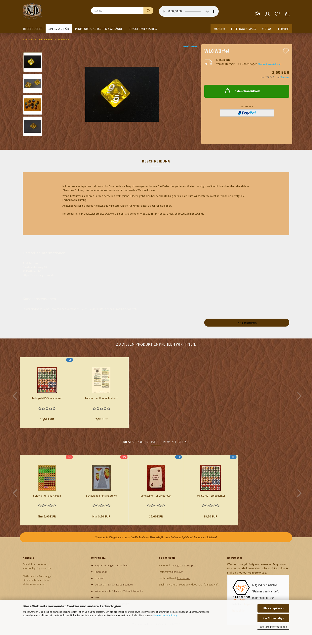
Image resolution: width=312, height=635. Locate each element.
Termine (283, 29)
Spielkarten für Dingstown (155, 495)
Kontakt (99, 578)
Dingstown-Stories (143, 29)
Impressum (101, 572)
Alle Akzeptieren (273, 608)
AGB (97, 597)
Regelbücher (33, 29)
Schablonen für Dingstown (101, 495)
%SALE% (219, 29)
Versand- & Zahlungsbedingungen (114, 584)
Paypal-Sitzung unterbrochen (111, 565)
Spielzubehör (59, 29)
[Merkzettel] (277, 14)
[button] (257, 14)
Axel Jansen (190, 46)
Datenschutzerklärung (165, 615)
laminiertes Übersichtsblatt (101, 398)
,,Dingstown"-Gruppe (184, 565)
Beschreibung (156, 161)
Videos (267, 29)
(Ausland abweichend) (269, 64)
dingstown (177, 572)
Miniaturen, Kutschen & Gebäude (99, 29)
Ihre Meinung (247, 322)
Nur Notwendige (273, 618)
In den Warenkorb (242, 91)
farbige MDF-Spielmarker (47, 398)
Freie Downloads (243, 29)
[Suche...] (148, 10)
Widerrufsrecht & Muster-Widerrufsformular (119, 591)
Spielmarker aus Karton (47, 495)
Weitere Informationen (273, 626)
